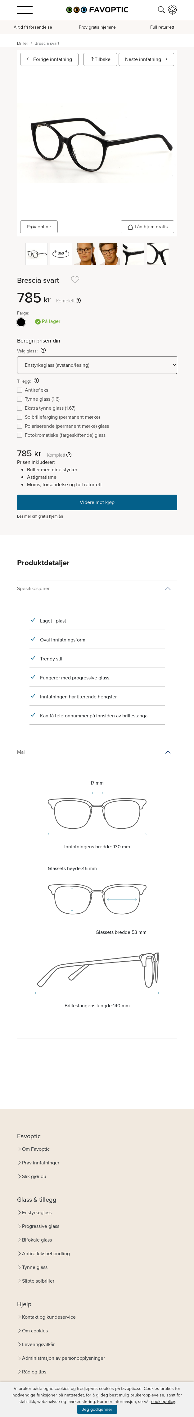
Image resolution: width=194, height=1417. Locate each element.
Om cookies (35, 1330)
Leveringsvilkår (38, 1344)
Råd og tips (34, 1371)
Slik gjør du (34, 1176)
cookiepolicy (163, 1401)
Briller (22, 43)
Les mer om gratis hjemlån (40, 516)
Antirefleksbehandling (46, 1253)
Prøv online (39, 226)
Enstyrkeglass (37, 1212)
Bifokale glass (37, 1239)
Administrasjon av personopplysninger (63, 1358)
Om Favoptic (36, 1149)
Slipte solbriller (38, 1280)
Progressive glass (40, 1226)
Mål (21, 752)
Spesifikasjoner (33, 588)
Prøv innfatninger (40, 1162)
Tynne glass (34, 1267)
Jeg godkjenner (97, 1409)
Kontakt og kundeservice (49, 1317)
